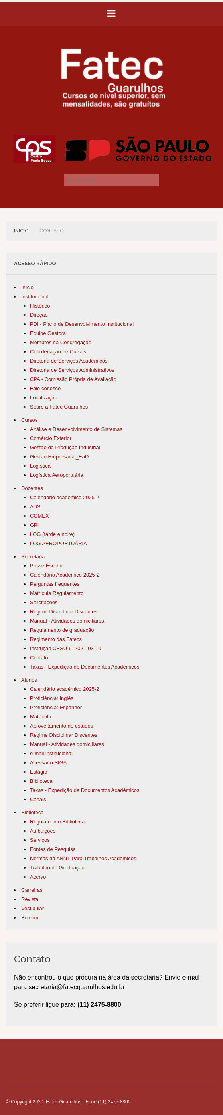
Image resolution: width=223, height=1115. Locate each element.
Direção (39, 315)
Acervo (38, 877)
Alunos (29, 680)
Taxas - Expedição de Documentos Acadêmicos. (85, 790)
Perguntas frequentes (54, 584)
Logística (40, 466)
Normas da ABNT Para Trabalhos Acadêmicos (83, 858)
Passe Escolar (46, 566)
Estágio (38, 772)
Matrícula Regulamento (56, 593)
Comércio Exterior (50, 438)
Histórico (40, 306)
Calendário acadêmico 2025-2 (64, 497)
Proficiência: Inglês (51, 698)
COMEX (39, 516)
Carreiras (31, 890)
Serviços (40, 840)
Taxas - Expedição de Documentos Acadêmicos (85, 667)
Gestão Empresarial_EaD (59, 457)
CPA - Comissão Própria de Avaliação (73, 379)
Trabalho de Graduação (57, 868)
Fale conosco (45, 388)
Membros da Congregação (60, 342)
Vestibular (32, 908)
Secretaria (33, 556)
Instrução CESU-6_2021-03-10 (65, 648)
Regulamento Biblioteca (57, 822)
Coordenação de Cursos (58, 352)
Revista (29, 899)
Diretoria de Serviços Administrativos (72, 370)
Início (21, 231)
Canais (38, 799)
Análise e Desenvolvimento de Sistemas (76, 429)
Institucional (35, 297)
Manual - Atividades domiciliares (67, 621)
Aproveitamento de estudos (61, 726)
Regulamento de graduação (62, 630)
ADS (35, 507)
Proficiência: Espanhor (56, 707)
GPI (34, 525)
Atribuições (42, 831)
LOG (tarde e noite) (52, 534)
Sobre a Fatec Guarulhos (59, 407)
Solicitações (43, 602)
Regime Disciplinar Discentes (63, 612)
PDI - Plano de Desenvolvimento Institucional (82, 324)
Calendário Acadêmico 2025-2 (64, 575)
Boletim (29, 918)
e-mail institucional (51, 753)
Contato (39, 658)
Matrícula (40, 717)
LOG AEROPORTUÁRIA (58, 543)
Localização (43, 398)
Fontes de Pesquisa (53, 849)
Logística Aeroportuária (56, 475)
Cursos (29, 420)
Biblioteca (41, 781)
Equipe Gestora (48, 333)
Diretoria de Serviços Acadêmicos (68, 361)
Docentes (32, 488)
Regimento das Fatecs (56, 639)
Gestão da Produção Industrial (65, 447)
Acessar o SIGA (48, 763)
